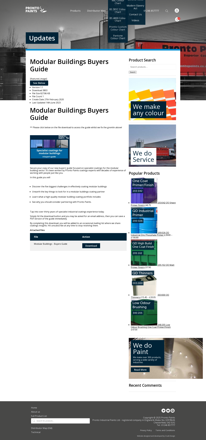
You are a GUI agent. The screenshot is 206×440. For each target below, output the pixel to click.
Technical (35, 432)
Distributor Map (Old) (41, 428)
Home (34, 407)
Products (75, 10)
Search (132, 72)
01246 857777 (151, 10)
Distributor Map (96, 10)
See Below (39, 83)
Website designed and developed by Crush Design (156, 436)
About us (35, 411)
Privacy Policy (146, 430)
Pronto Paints (39, 9)
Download (91, 245)
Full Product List (39, 416)
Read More (140, 369)
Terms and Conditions (165, 430)
